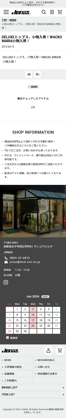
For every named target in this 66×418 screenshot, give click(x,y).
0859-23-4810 (20, 258)
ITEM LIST (8, 394)
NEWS (33, 86)
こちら (25, 145)
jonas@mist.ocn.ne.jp (25, 262)
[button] (6, 12)
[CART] (59, 12)
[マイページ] (48, 350)
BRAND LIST (9, 387)
